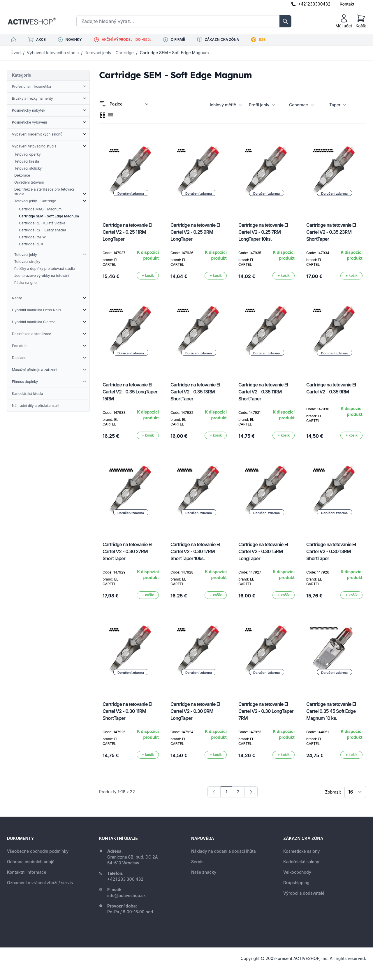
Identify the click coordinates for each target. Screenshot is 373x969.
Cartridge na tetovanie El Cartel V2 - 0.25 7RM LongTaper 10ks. (263, 232)
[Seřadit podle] (129, 104)
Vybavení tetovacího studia (53, 52)
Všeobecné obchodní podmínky (37, 851)
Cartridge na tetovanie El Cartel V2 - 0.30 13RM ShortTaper (331, 551)
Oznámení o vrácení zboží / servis (40, 882)
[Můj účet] (343, 21)
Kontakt (347, 3)
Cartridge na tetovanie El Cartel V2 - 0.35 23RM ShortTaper (331, 232)
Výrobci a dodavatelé (303, 893)
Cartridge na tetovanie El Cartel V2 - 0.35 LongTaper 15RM (130, 392)
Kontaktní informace (26, 872)
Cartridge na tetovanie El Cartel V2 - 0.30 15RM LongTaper (263, 551)
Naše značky (203, 872)
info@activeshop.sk (126, 895)
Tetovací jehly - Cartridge (109, 52)
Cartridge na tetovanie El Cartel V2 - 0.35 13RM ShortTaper (195, 392)
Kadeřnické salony (301, 861)
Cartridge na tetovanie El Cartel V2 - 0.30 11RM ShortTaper (127, 711)
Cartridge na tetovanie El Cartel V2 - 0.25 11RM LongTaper (127, 232)
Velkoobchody (297, 872)
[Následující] (251, 791)
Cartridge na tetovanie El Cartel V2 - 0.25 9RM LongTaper (195, 232)
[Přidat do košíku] (148, 275)
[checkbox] (102, 115)
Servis (197, 861)
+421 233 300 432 (125, 879)
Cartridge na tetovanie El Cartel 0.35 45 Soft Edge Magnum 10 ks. (331, 711)
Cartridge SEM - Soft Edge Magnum (174, 52)
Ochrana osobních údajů (30, 861)
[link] (214, 791)
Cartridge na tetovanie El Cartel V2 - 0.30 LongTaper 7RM (265, 711)
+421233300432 (314, 3)
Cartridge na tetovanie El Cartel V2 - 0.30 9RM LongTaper (195, 711)
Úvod (15, 52)
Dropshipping (296, 882)
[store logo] (32, 21)
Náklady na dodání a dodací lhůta (223, 851)
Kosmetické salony (301, 851)
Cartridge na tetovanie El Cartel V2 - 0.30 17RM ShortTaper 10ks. (195, 551)
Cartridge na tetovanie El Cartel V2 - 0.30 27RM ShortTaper (127, 551)
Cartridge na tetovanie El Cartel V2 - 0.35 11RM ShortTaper (263, 392)
